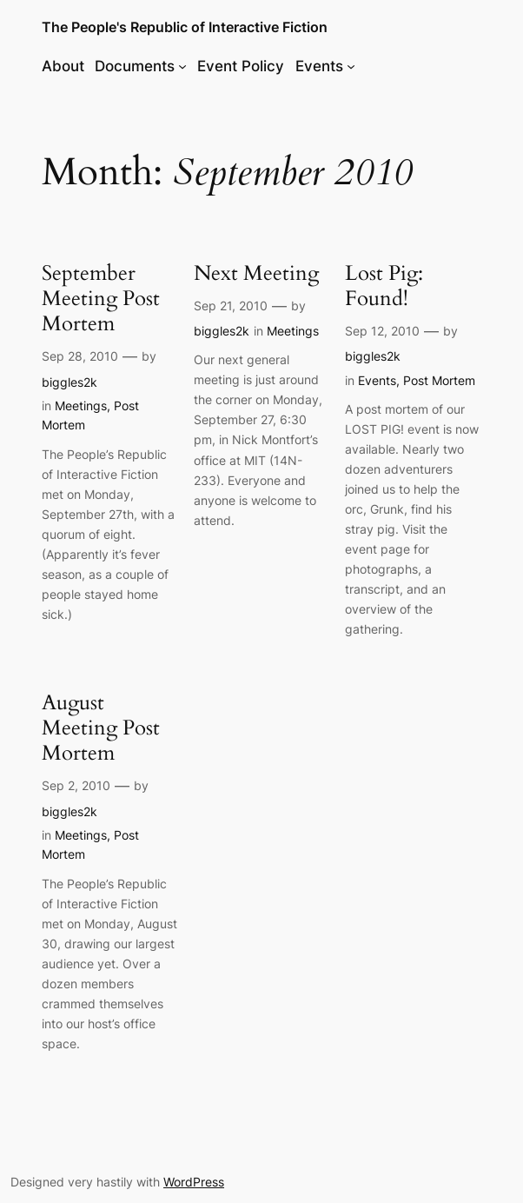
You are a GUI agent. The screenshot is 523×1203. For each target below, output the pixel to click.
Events (377, 380)
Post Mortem (439, 380)
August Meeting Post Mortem (101, 728)
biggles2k (69, 382)
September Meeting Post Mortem (101, 299)
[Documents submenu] (182, 66)
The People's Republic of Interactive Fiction (185, 27)
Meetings (81, 405)
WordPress (193, 1181)
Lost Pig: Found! (384, 286)
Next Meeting (256, 273)
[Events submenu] (351, 66)
